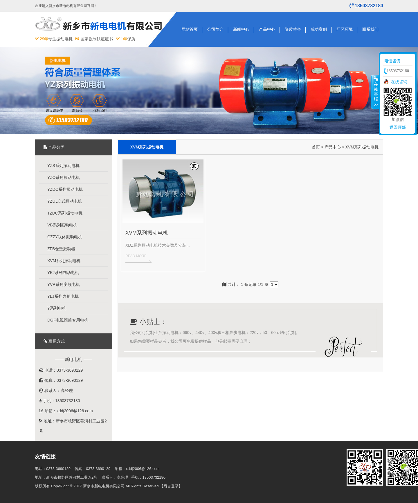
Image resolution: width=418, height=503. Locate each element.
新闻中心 (241, 29)
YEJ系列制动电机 (60, 272)
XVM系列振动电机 (61, 260)
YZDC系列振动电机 (62, 189)
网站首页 (189, 29)
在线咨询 (399, 81)
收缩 (375, 92)
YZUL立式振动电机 (62, 201)
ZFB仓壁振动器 (58, 248)
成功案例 (319, 29)
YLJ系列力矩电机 (60, 296)
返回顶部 (398, 127)
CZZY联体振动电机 (62, 237)
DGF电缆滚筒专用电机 (65, 320)
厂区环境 (344, 29)
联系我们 (370, 29)
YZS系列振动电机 (61, 165)
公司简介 (215, 29)
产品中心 (267, 29)
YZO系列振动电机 (61, 177)
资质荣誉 (293, 29)
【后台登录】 (171, 486)
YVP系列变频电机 (61, 284)
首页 (316, 147)
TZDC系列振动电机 (62, 213)
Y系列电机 (54, 308)
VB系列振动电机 (59, 225)
